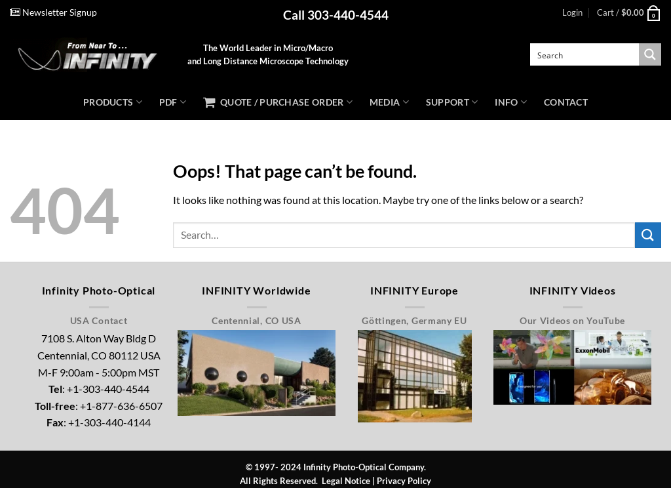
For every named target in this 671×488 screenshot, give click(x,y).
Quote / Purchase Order (278, 102)
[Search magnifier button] (650, 54)
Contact (566, 102)
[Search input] (585, 54)
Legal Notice (346, 481)
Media (389, 102)
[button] (572, 12)
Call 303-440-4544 (336, 14)
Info (511, 102)
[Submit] (648, 235)
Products (112, 102)
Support (452, 102)
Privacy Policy (404, 481)
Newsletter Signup (53, 12)
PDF (172, 102)
